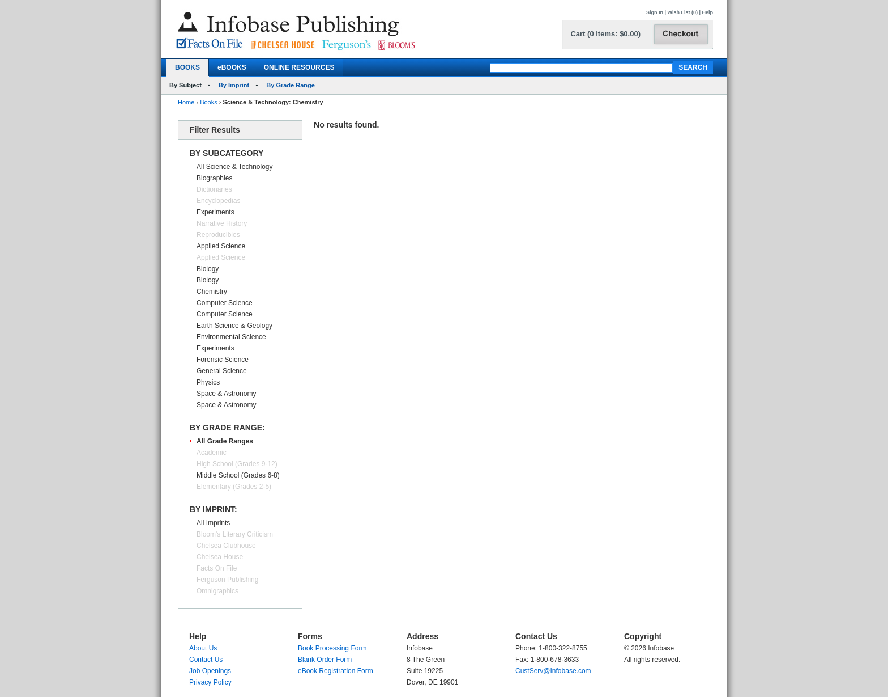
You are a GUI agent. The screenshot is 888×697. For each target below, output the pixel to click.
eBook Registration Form (335, 671)
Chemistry (212, 291)
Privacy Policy (210, 682)
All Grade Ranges (225, 441)
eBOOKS (231, 67)
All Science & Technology (235, 167)
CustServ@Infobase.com (553, 671)
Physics (208, 382)
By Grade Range (290, 85)
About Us (203, 648)
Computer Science (225, 303)
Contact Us (206, 660)
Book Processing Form (332, 648)
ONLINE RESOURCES (299, 67)
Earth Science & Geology (234, 326)
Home (186, 102)
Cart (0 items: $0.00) (605, 33)
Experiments (215, 212)
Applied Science (221, 246)
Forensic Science (223, 360)
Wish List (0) (683, 12)
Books (208, 102)
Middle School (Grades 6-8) (238, 475)
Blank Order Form (325, 660)
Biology (208, 269)
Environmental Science (231, 337)
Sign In (654, 12)
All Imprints (213, 523)
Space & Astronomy (226, 394)
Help (707, 12)
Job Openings (210, 671)
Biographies (214, 178)
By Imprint (234, 85)
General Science (222, 371)
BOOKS (187, 67)
